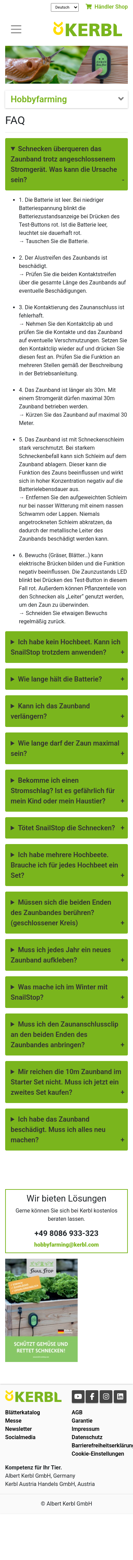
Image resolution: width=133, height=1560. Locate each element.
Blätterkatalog (22, 1412)
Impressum (86, 1429)
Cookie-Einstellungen (98, 1453)
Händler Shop (107, 6)
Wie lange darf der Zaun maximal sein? (65, 748)
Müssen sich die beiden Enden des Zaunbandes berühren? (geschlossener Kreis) (61, 912)
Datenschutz (87, 1437)
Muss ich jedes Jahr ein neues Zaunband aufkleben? (61, 955)
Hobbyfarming (39, 99)
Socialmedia (20, 1437)
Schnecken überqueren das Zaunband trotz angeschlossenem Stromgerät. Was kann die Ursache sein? (64, 164)
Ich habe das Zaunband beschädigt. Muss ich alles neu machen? (58, 1129)
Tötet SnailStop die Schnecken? (66, 828)
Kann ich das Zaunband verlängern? (50, 711)
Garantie (82, 1420)
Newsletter (18, 1429)
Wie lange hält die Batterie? (60, 679)
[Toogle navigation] (16, 29)
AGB (77, 1412)
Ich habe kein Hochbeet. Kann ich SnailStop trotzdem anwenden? (66, 647)
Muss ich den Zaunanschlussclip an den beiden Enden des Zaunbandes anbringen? (64, 1034)
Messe (13, 1420)
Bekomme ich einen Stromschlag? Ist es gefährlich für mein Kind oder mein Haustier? (63, 790)
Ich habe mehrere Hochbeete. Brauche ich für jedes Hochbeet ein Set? (64, 865)
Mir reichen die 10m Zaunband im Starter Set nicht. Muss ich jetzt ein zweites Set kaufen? (66, 1082)
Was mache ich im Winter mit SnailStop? (59, 992)
